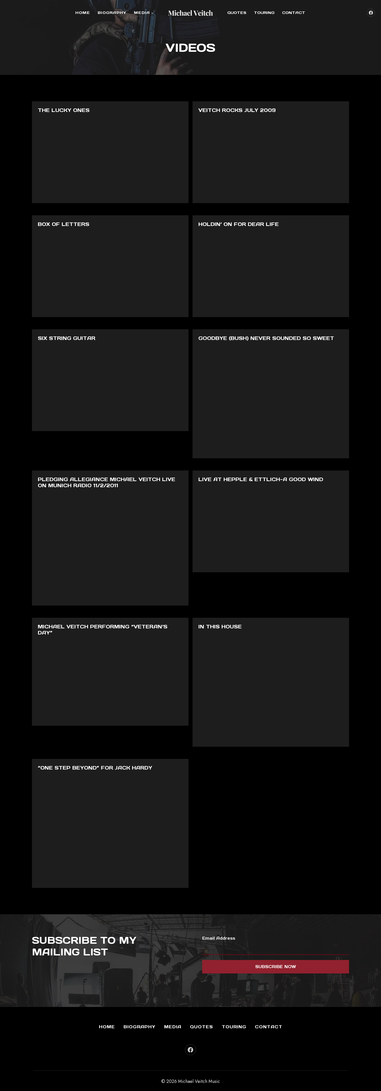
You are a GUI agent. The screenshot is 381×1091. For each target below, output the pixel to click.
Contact (293, 12)
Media (172, 1024)
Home (82, 12)
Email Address (218, 935)
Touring (264, 12)
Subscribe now (275, 964)
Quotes (236, 12)
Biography (112, 12)
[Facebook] (371, 13)
